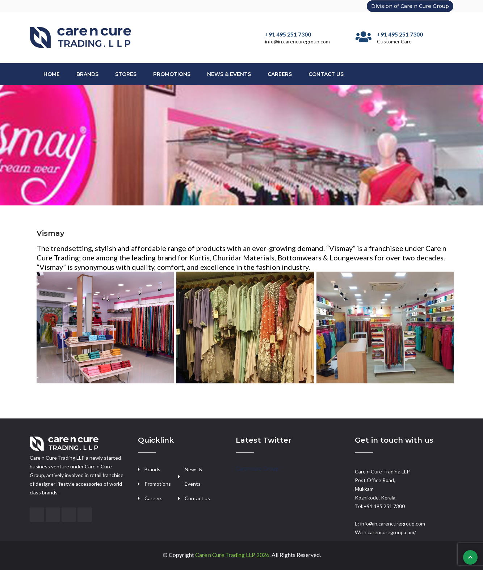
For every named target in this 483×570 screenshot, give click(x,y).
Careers (280, 74)
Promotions (171, 74)
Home (51, 74)
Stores (125, 74)
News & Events (229, 74)
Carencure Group (257, 468)
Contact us (197, 498)
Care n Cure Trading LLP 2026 (232, 554)
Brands (87, 74)
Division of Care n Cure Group (410, 6)
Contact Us (326, 74)
